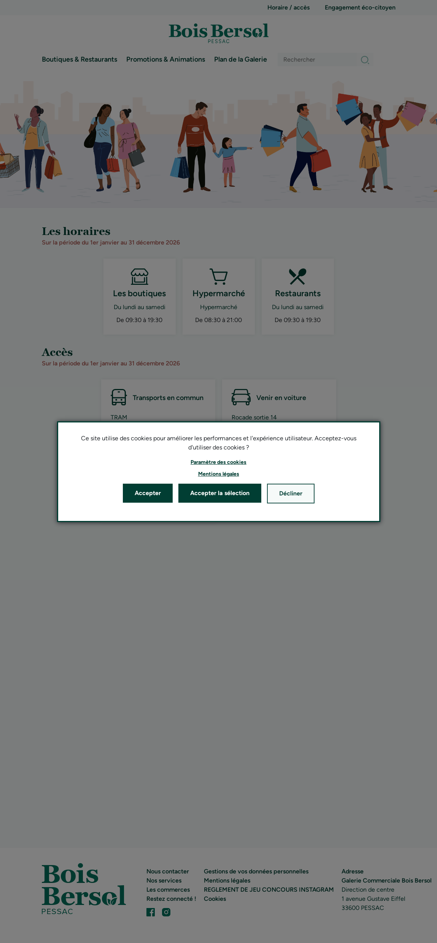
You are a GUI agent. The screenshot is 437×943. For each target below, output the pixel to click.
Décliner (290, 493)
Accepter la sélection (219, 493)
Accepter (148, 493)
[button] (219, 462)
